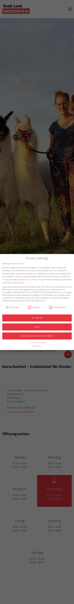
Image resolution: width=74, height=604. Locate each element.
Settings (21, 282)
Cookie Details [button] (37, 346)
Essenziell (12, 307)
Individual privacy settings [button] (37, 342)
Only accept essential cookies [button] (37, 335)
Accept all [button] (37, 317)
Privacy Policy (31, 279)
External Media (57, 307)
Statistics (34, 307)
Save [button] (37, 326)
